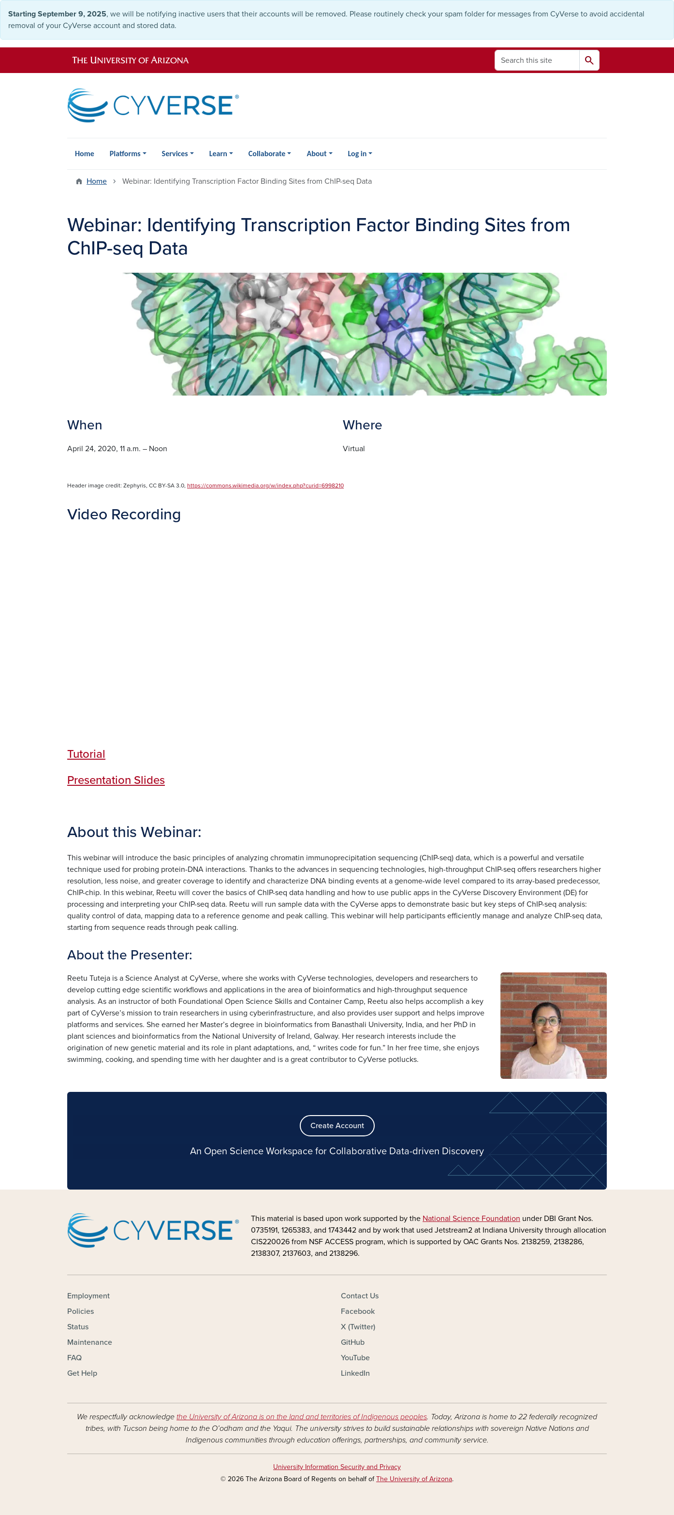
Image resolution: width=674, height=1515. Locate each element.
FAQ (74, 1358)
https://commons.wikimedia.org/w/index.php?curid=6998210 (265, 485)
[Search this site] (537, 60)
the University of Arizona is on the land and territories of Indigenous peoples (301, 1417)
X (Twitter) (358, 1327)
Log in (357, 153)
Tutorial (86, 754)
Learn (218, 153)
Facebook (358, 1311)
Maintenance (89, 1342)
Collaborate (267, 153)
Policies (80, 1311)
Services (175, 153)
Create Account (337, 1126)
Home (84, 153)
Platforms (125, 153)
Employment (88, 1296)
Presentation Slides (116, 780)
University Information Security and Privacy (337, 1467)
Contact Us (360, 1296)
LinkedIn (355, 1373)
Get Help (82, 1373)
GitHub (353, 1342)
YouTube (355, 1358)
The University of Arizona (414, 1479)
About (316, 153)
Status (77, 1327)
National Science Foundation (471, 1218)
